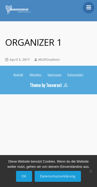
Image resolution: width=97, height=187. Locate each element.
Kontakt (18, 74)
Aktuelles (35, 74)
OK (23, 176)
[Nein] (90, 171)
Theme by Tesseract (46, 85)
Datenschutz (76, 74)
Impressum (54, 74)
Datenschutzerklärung (58, 176)
